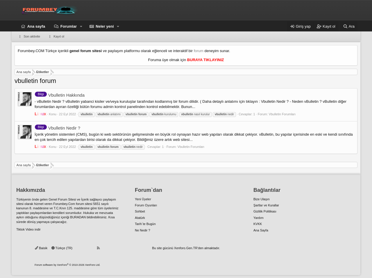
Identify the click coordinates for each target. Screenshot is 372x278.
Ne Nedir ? (142, 230)
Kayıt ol (58, 36)
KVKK (257, 224)
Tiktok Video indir (28, 229)
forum (198, 51)
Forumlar (68, 26)
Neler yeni (105, 26)
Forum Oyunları (146, 205)
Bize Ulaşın (261, 199)
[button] (81, 26)
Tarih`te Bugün (145, 224)
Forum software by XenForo (67, 264)
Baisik (41, 248)
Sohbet (140, 211)
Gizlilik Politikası (264, 211)
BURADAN (78, 217)
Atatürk (140, 217)
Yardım (258, 217)
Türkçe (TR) (62, 248)
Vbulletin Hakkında (60, 95)
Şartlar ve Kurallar (266, 205)
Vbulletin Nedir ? (57, 127)
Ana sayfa (36, 26)
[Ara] (348, 26)
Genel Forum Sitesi (62, 199)
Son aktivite (32, 36)
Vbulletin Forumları (282, 114)
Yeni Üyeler (143, 199)
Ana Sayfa (260, 230)
